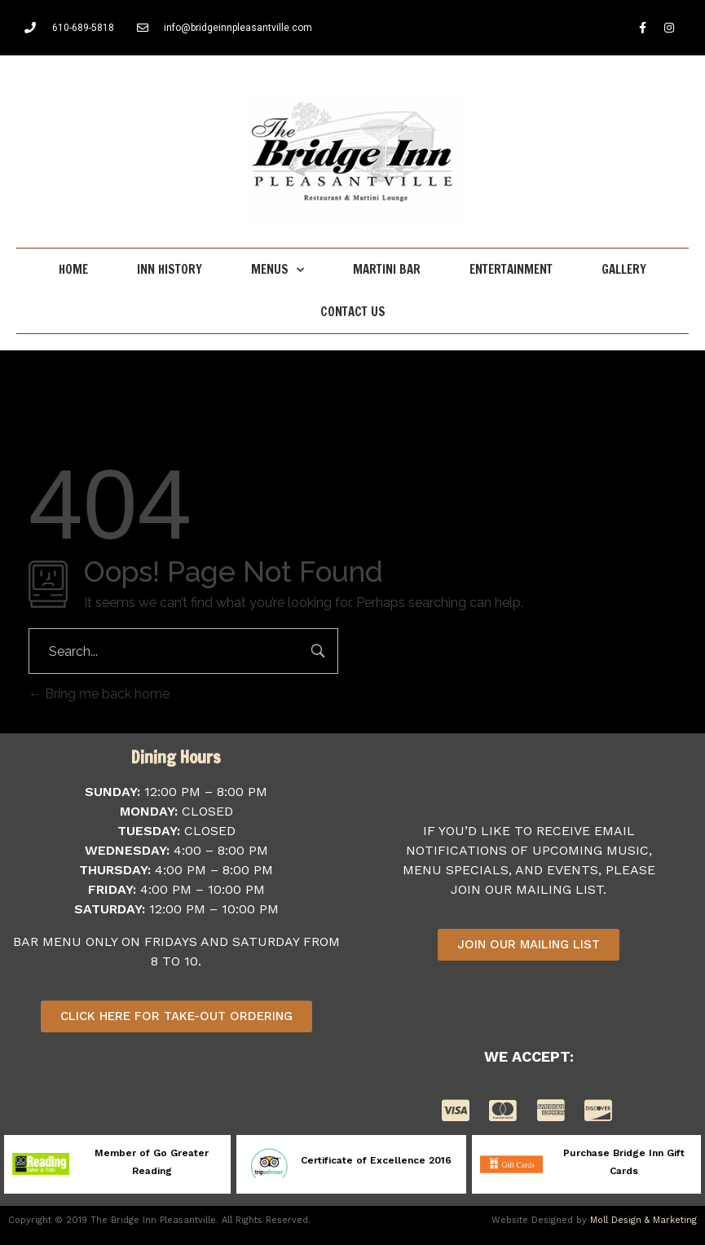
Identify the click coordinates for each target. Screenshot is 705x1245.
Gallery (623, 269)
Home (73, 269)
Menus (277, 270)
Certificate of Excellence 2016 (376, 1160)
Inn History (169, 269)
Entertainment (511, 269)
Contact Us (353, 311)
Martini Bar (387, 269)
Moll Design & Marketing (643, 1220)
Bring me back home (99, 694)
